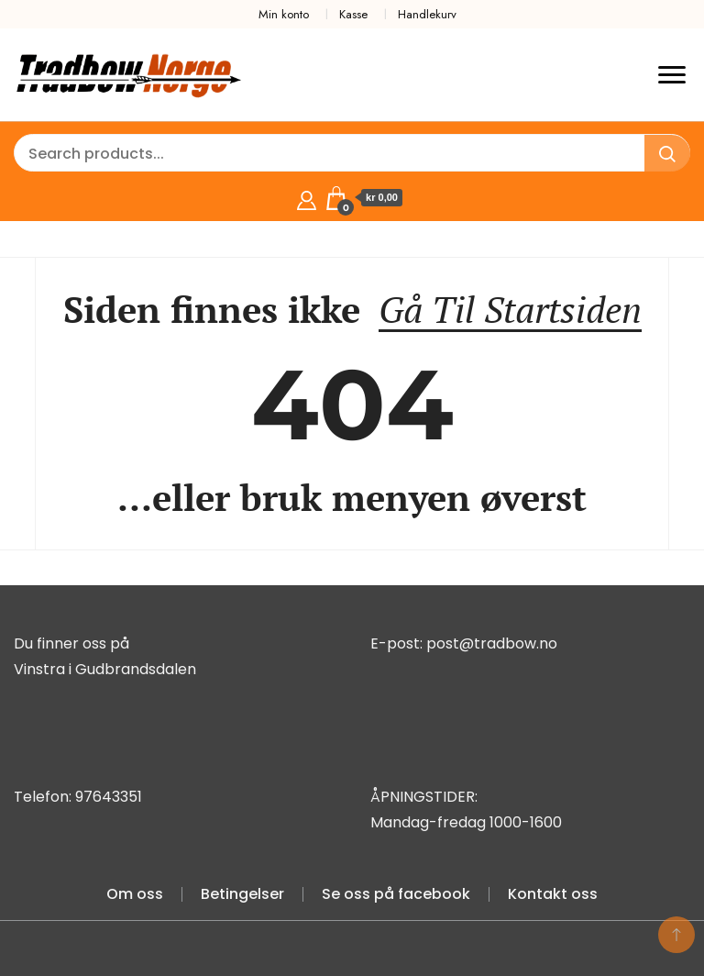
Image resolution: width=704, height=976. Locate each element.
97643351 (108, 796)
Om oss (134, 893)
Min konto (283, 14)
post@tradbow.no (491, 643)
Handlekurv (427, 14)
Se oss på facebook (396, 893)
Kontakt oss (553, 893)
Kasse (353, 14)
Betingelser (242, 893)
